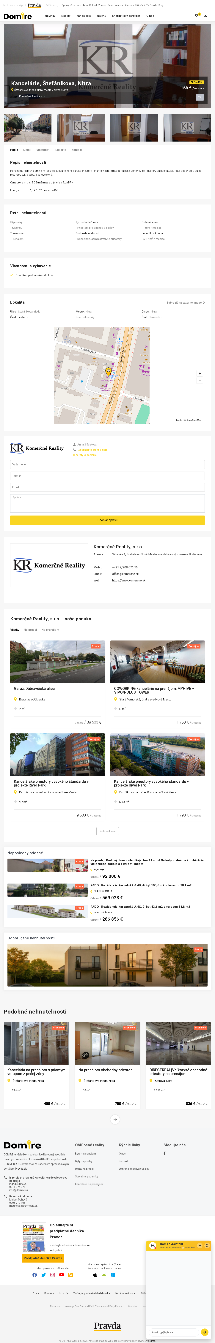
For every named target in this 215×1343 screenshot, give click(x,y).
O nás (150, 16)
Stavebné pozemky (86, 1176)
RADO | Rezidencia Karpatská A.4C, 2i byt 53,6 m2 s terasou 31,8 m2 (140, 906)
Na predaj (30, 630)
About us (55, 1306)
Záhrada (129, 5)
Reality (65, 16)
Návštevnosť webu (125, 1293)
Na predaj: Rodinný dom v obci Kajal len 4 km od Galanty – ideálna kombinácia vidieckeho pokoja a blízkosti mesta (147, 862)
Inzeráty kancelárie (85, 455)
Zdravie (102, 5)
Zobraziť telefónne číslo (93, 449)
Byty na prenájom (85, 1153)
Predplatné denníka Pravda (43, 1258)
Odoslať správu (107, 520)
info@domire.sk (18, 1190)
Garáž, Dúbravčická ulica (34, 689)
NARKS (101, 16)
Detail (27, 150)
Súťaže (145, 1293)
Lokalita (60, 150)
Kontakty (49, 1293)
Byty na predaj (83, 1161)
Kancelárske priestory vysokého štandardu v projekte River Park (51, 783)
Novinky (50, 16)
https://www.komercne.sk (128, 580)
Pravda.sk (21, 1168)
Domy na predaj (84, 1168)
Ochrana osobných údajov (134, 1168)
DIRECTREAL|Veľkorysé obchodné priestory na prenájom (178, 1072)
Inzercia (63, 1293)
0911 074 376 (17, 1186)
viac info (150, 1341)
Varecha (119, 5)
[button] (200, 380)
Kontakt (76, 150)
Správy (65, 5)
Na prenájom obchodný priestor (105, 1070)
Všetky (14, 630)
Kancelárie (83, 16)
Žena (110, 5)
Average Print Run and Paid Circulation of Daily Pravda (94, 1306)
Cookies (132, 1306)
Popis (14, 150)
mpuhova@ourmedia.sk (23, 1205)
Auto (85, 5)
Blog (161, 5)
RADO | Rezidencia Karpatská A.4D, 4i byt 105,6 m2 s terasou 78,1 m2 (141, 885)
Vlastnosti (43, 150)
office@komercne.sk (125, 574)
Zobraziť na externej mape (186, 302)
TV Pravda (151, 5)
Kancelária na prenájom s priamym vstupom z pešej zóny (36, 1072)
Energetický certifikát (126, 16)
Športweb (75, 5)
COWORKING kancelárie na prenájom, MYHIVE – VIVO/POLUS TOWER (154, 690)
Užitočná (140, 5)
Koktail (93, 5)
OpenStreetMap (193, 420)
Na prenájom (50, 630)
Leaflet (179, 420)
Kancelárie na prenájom (89, 1184)
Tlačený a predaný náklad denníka (91, 1293)
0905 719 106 (17, 1202)
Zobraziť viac (108, 831)
